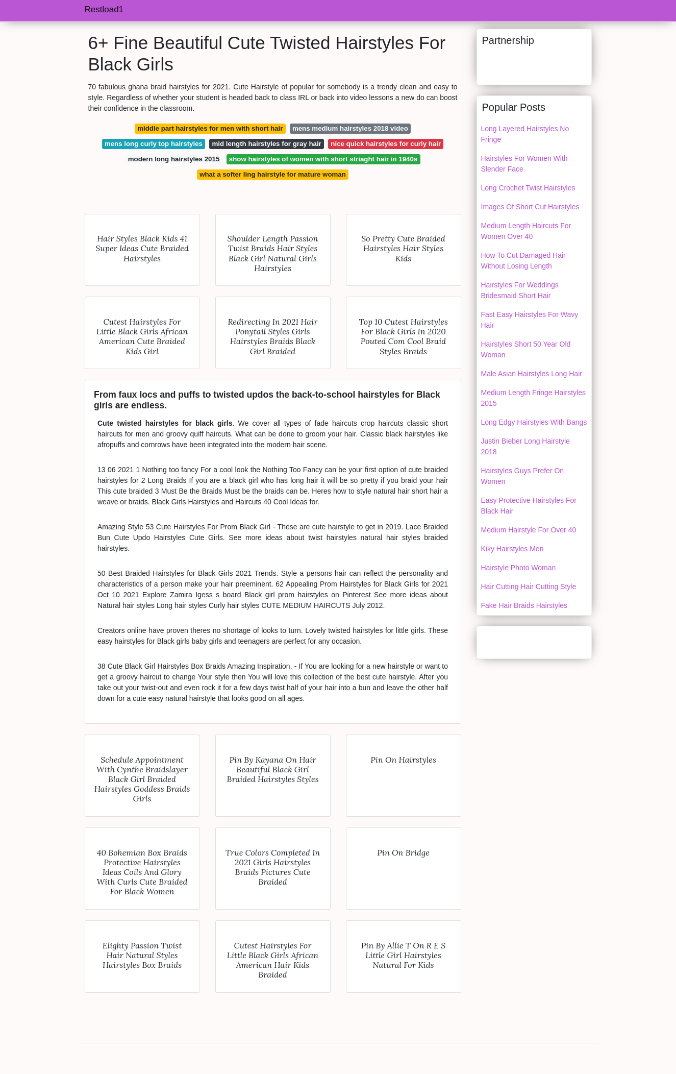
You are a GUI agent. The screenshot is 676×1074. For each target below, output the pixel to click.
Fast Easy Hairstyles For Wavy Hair (530, 319)
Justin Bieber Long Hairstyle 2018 (525, 446)
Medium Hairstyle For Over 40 (529, 530)
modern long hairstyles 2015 (174, 159)
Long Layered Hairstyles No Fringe (525, 134)
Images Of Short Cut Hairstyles (530, 207)
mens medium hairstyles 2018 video (350, 128)
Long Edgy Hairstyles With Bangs (534, 422)
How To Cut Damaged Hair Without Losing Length (523, 260)
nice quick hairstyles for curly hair (386, 144)
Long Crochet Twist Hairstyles (528, 188)
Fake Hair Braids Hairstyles (524, 605)
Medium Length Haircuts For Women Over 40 (526, 231)
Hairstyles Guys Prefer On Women (522, 476)
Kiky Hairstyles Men (512, 549)
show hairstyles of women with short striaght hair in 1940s (323, 159)
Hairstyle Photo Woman (518, 568)
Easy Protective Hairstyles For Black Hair (529, 505)
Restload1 (104, 9)
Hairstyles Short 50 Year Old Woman (526, 349)
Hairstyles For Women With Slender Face (524, 163)
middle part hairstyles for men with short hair (210, 128)
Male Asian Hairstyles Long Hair (531, 374)
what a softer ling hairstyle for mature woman (272, 174)
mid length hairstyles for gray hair (266, 144)
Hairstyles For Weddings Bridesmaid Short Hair (520, 290)
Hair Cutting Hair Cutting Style (529, 586)
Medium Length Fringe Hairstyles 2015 (533, 397)
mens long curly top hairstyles (154, 144)
